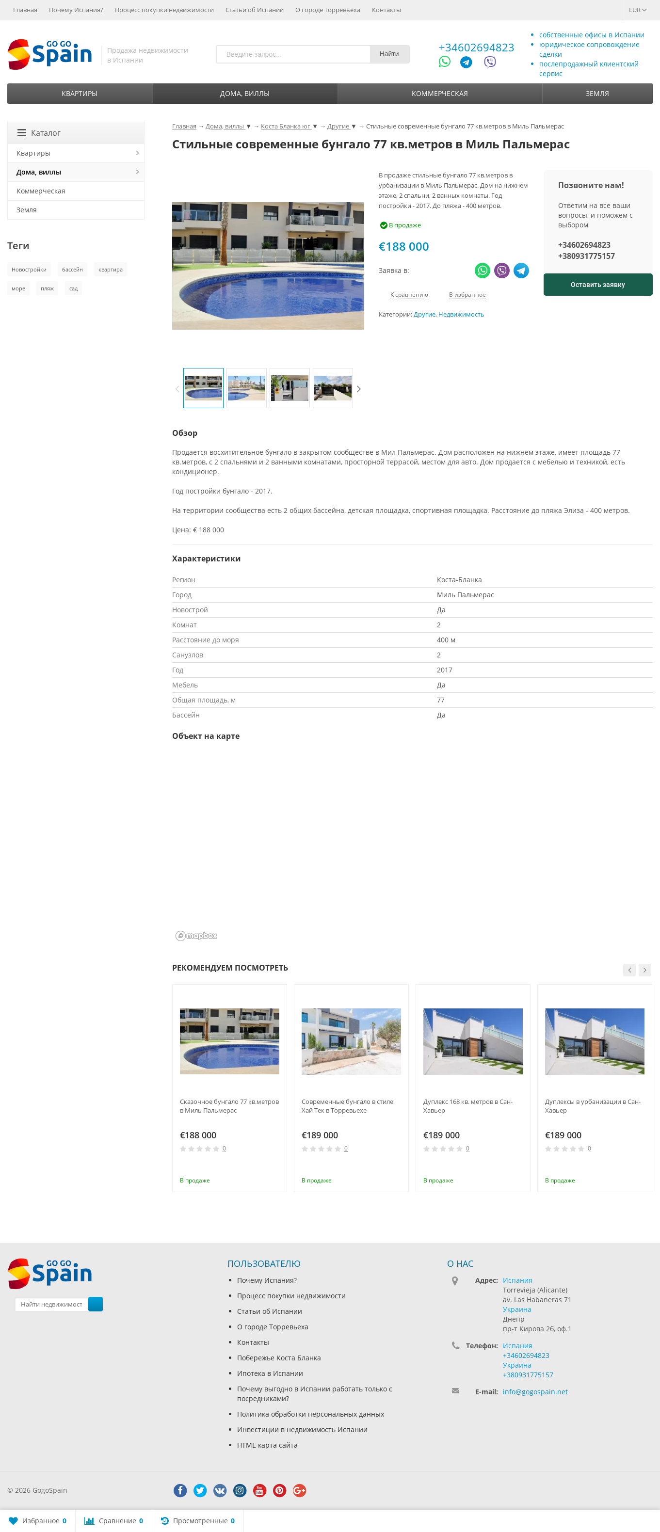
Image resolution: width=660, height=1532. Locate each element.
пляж (47, 288)
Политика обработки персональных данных (310, 1414)
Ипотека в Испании (270, 1373)
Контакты (386, 9)
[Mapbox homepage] (196, 936)
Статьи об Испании (254, 9)
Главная (25, 9)
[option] (203, 388)
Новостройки (29, 269)
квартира (110, 269)
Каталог (39, 133)
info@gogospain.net (535, 1391)
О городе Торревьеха (327, 9)
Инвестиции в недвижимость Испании (302, 1429)
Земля (597, 93)
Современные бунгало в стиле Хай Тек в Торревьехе (347, 1106)
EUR (638, 9)
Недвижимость (461, 314)
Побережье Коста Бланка (279, 1357)
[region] (412, 847)
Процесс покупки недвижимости (164, 9)
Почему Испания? (76, 9)
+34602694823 (477, 47)
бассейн (72, 269)
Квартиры (79, 93)
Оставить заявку (598, 284)
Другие (424, 314)
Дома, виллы (245, 93)
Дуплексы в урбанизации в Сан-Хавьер (593, 1106)
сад (73, 288)
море (18, 288)
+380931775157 (586, 256)
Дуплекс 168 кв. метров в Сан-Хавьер (468, 1106)
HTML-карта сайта (267, 1445)
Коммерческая (440, 93)
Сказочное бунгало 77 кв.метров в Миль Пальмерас (229, 1106)
